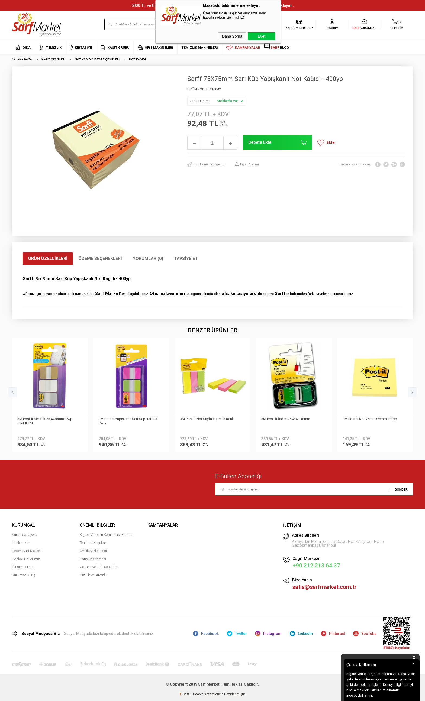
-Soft (184, 694)
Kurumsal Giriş (23, 575)
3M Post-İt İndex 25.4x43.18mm (204, 419)
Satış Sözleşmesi (93, 559)
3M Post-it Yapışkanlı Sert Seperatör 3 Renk (46, 421)
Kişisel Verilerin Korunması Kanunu (106, 535)
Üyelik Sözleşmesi (93, 551)
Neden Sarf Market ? (27, 551)
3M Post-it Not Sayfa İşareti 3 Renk (126, 419)
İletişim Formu (22, 567)
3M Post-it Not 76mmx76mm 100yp (288, 419)
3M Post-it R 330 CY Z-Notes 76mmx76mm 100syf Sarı (364, 421)
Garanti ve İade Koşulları (99, 567)
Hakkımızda (21, 543)
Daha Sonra (232, 36)
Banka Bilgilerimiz (26, 559)
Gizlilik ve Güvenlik (93, 575)
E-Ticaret (196, 694)
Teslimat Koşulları (93, 543)
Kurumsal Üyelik (24, 535)
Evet (261, 36)
